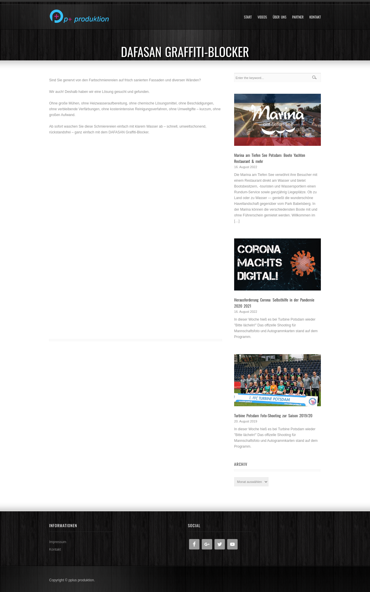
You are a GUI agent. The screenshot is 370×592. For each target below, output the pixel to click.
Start (248, 17)
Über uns (279, 17)
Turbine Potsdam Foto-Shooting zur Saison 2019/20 (273, 415)
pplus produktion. (82, 580)
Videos (262, 17)
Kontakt (315, 17)
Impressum (57, 542)
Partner (298, 17)
